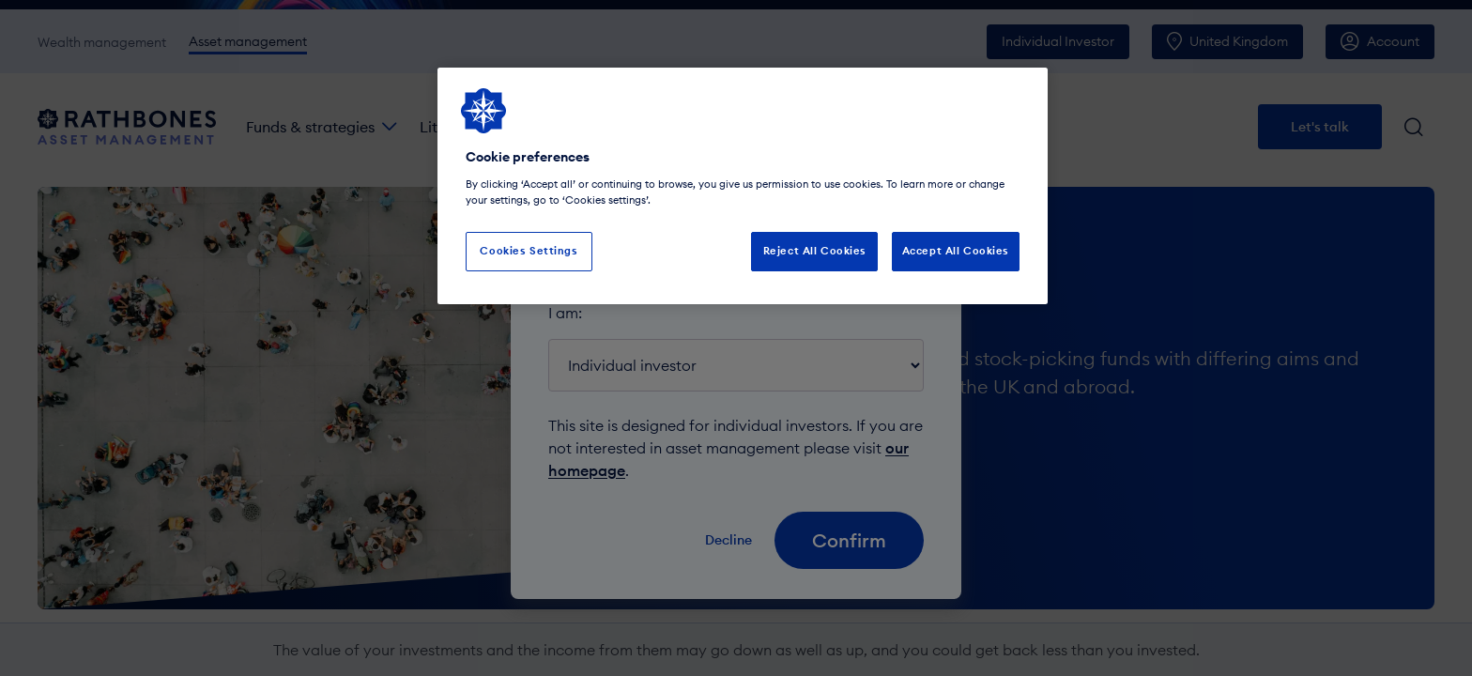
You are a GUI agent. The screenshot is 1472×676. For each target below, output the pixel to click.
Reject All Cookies (814, 250)
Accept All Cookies (955, 250)
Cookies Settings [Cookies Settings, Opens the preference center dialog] (528, 250)
